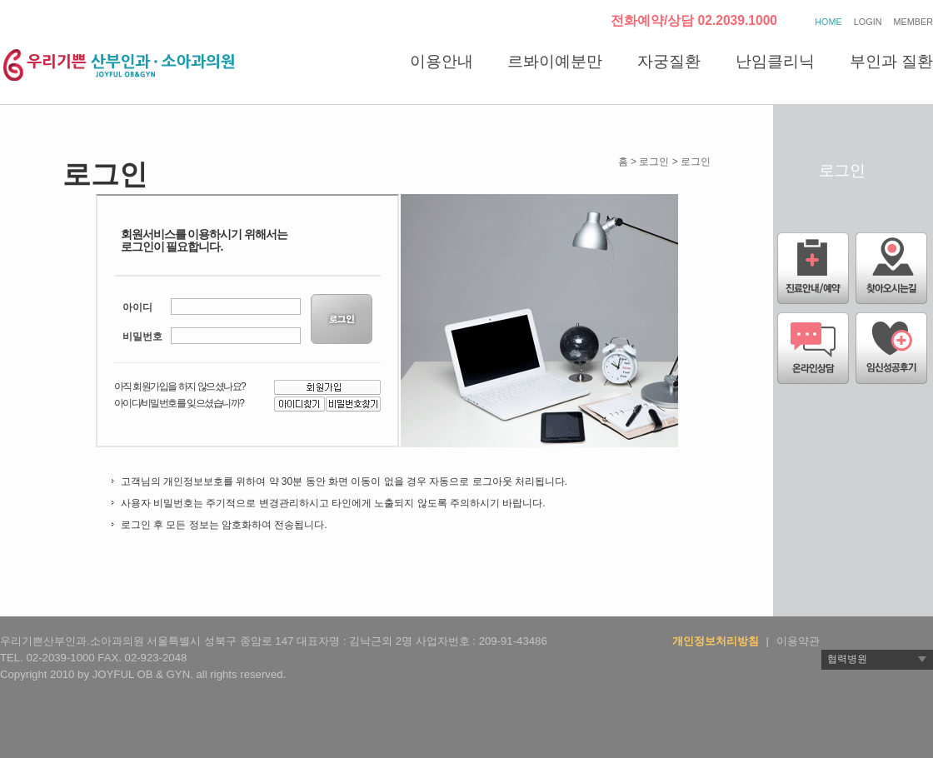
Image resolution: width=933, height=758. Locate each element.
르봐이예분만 (554, 61)
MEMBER (913, 22)
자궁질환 (669, 61)
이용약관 (798, 641)
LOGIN (868, 22)
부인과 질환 (891, 61)
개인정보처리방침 (715, 641)
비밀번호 (142, 336)
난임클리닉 (775, 61)
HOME (828, 22)
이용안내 (441, 61)
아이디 (137, 307)
